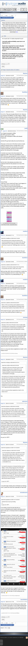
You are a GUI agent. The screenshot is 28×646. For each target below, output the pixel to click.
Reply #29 (3, 235)
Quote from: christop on (10, 362)
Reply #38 (3, 601)
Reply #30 (3, 261)
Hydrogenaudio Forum (6, 15)
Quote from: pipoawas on (10, 447)
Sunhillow (24, 92)
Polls (12, 15)
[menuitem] (3, 64)
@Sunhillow (3, 114)
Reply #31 (3, 283)
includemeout (23, 492)
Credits (11, 637)
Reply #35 (3, 403)
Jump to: (2, 627)
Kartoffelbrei (24, 599)
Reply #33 (3, 319)
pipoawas (24, 401)
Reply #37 (3, 496)
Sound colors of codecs (7, 17)
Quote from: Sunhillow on (10, 238)
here (17, 32)
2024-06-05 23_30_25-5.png (9, 223)
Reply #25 (3, 75)
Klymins (25, 73)
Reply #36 (3, 444)
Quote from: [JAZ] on (9, 322)
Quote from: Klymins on (10, 406)
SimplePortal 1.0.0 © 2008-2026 (18, 637)
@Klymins (3, 349)
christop (25, 317)
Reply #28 (5, 131)
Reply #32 (3, 299)
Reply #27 (3, 111)
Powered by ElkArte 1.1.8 (4, 637)
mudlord (25, 231)
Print (3, 66)
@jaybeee (3, 509)
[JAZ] (26, 128)
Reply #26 (3, 96)
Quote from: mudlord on (10, 264)
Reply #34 (3, 359)
